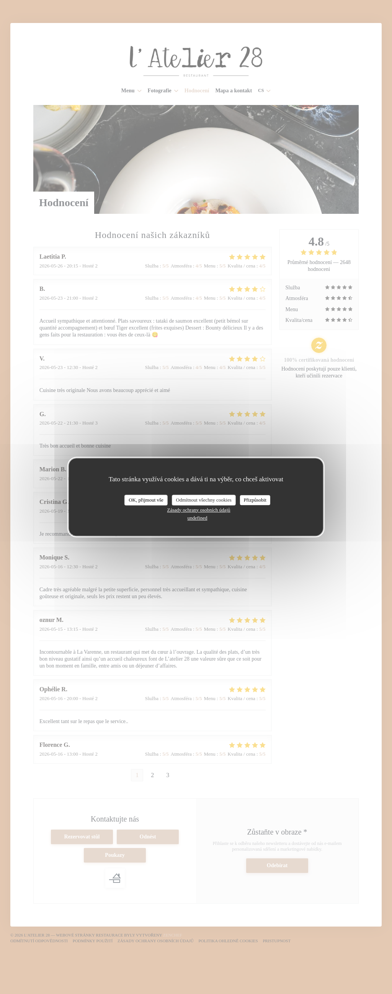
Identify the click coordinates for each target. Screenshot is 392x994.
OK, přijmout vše (146, 500)
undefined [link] (197, 518)
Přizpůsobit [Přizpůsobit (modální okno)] (255, 500)
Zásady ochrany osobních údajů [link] (198, 510)
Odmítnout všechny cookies (204, 500)
